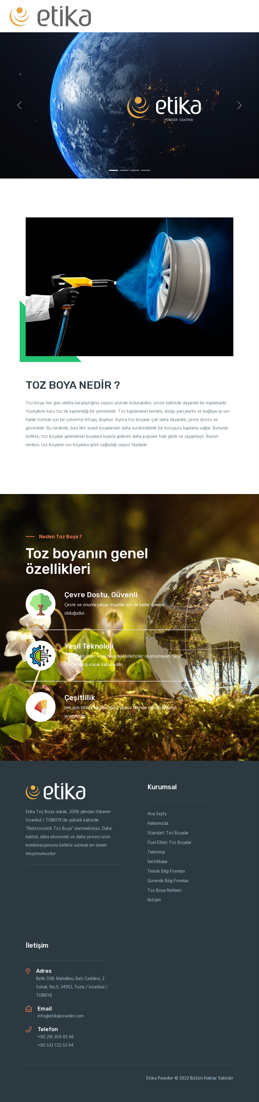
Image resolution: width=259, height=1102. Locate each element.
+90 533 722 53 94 (55, 1045)
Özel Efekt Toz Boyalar (169, 842)
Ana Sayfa (156, 814)
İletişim (154, 900)
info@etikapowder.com (61, 1016)
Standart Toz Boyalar (168, 833)
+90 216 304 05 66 (56, 1037)
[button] (19, 105)
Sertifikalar (157, 861)
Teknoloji (156, 852)
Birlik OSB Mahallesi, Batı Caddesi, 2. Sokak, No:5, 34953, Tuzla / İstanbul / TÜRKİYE (71, 987)
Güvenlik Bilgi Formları (168, 881)
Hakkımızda (157, 823)
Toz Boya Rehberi (164, 890)
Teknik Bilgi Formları (166, 871)
